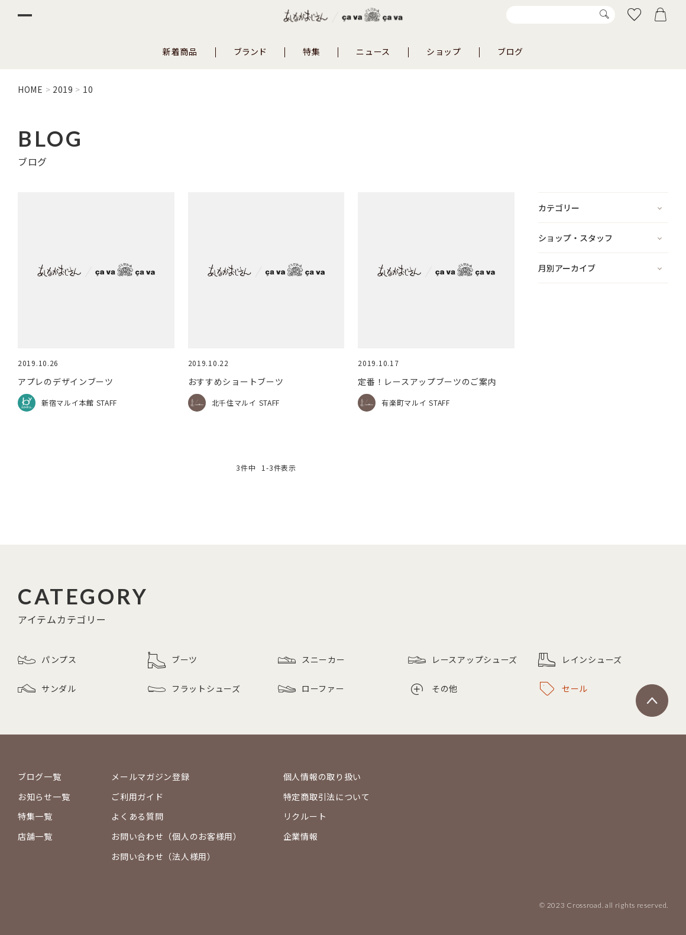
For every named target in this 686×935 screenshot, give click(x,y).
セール (564, 689)
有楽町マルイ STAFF (415, 402)
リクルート (305, 816)
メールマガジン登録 (150, 776)
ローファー (311, 689)
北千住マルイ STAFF (246, 402)
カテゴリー (559, 207)
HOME (30, 89)
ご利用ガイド (137, 797)
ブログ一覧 (40, 776)
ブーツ (173, 660)
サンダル (47, 689)
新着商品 (180, 51)
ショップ (443, 51)
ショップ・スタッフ (575, 238)
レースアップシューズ (462, 660)
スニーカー (311, 660)
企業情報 (300, 836)
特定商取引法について (326, 797)
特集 (311, 51)
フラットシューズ (194, 689)
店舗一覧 (35, 836)
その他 (434, 688)
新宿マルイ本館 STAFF (79, 402)
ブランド (250, 51)
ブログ (510, 51)
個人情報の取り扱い (322, 776)
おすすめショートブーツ (236, 381)
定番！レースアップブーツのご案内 (427, 381)
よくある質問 (137, 816)
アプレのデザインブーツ (66, 381)
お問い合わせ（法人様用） (163, 856)
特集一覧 (35, 816)
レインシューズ (580, 660)
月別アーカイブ (567, 268)
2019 (63, 89)
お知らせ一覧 (44, 797)
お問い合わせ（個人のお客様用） (176, 836)
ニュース (373, 51)
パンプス (47, 660)
